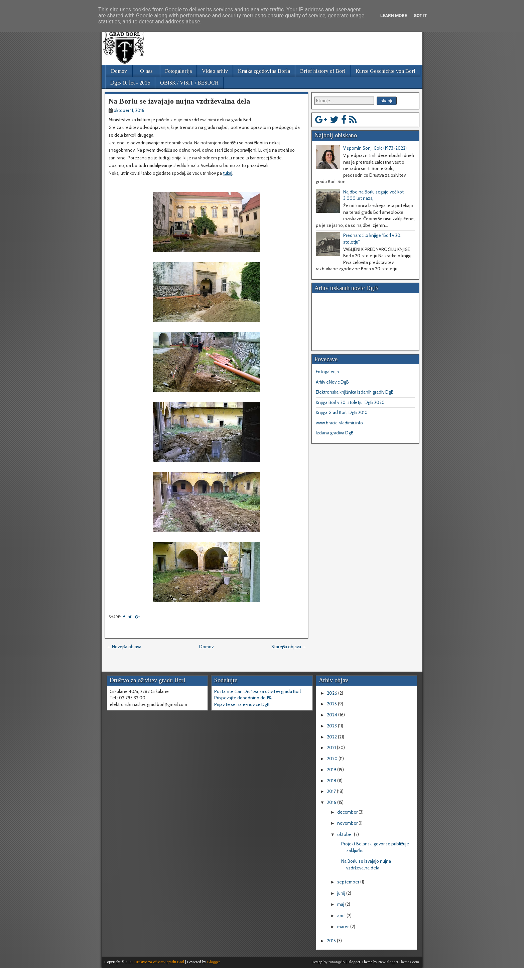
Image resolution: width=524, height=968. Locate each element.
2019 (332, 769)
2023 (332, 725)
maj (341, 904)
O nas (146, 71)
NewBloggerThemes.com (398, 962)
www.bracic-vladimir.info (339, 422)
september (348, 881)
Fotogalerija (178, 71)
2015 (332, 940)
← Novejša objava (124, 646)
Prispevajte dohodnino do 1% (243, 697)
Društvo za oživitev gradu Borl (159, 962)
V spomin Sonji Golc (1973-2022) (375, 148)
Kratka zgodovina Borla (264, 71)
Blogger (213, 962)
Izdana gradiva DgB (335, 432)
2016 (332, 802)
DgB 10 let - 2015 (130, 83)
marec (343, 926)
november (348, 823)
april (342, 915)
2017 (332, 791)
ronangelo (337, 962)
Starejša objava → (288, 646)
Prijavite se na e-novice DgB (242, 704)
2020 (333, 758)
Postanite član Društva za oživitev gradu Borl (257, 691)
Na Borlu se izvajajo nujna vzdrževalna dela (179, 101)
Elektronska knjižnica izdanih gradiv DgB (355, 392)
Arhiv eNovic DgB (332, 382)
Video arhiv (215, 71)
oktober (345, 834)
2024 (332, 714)
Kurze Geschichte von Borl (385, 71)
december (348, 812)
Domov (119, 71)
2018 (332, 780)
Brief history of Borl (323, 71)
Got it (420, 15)
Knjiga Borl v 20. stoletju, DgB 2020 (350, 402)
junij (341, 893)
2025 (332, 703)
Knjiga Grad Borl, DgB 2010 (342, 412)
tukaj (227, 173)
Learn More (393, 15)
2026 (332, 693)
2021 (332, 747)
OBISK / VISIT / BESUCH (189, 83)
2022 (332, 736)
